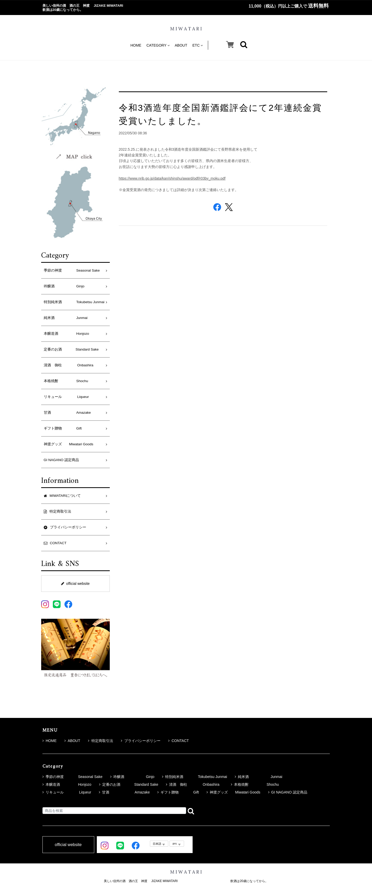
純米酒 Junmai (66, 318)
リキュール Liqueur (66, 397)
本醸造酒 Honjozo (66, 334)
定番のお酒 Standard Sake (71, 349)
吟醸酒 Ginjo (64, 286)
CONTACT (178, 741)
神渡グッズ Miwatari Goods (68, 444)
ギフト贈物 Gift (63, 428)
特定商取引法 (100, 741)
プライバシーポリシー (141, 741)
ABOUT (181, 45)
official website (75, 583)
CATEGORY (158, 45)
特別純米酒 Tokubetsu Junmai (74, 302)
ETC (197, 45)
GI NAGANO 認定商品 (61, 460)
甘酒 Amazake (67, 412)
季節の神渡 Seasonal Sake (72, 270)
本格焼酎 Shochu (66, 381)
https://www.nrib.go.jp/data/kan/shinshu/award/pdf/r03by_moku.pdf (172, 178)
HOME (135, 45)
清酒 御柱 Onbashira (70, 365)
